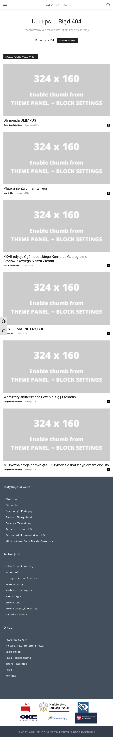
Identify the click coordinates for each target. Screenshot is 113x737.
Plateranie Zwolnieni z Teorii (26, 188)
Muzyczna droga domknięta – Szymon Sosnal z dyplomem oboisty (56, 465)
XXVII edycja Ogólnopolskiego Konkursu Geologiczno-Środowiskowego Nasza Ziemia (46, 259)
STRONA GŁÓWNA (67, 41)
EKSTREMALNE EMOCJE (23, 329)
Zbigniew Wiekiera (12, 125)
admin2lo (8, 193)
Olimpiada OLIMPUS (19, 120)
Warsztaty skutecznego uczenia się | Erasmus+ (40, 397)
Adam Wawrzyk (11, 265)
